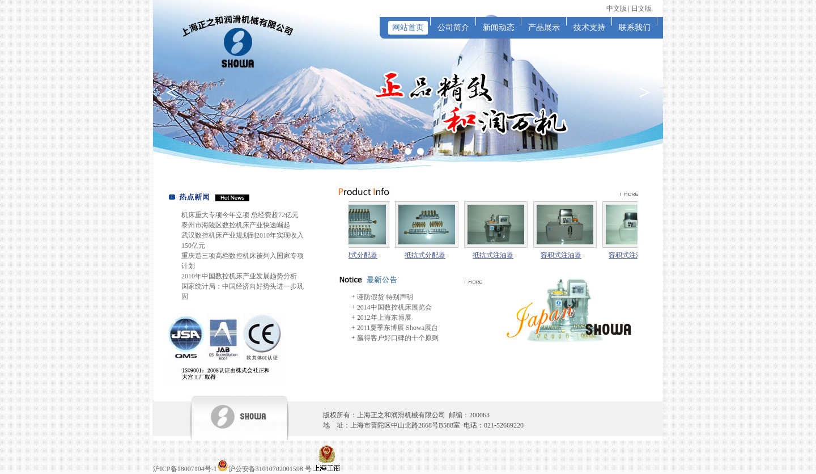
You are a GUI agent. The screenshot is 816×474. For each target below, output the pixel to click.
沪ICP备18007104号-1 (185, 469)
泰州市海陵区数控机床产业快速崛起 (235, 225)
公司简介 (453, 27)
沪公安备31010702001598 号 (270, 469)
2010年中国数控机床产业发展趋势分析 (239, 276)
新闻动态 (499, 27)
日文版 (641, 8)
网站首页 (408, 27)
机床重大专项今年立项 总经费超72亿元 (240, 215)
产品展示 (544, 27)
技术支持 (589, 27)
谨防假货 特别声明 (385, 297)
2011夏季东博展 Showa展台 (397, 328)
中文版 (616, 8)
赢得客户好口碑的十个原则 (398, 338)
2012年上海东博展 (384, 317)
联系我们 (635, 27)
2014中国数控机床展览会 (394, 307)
